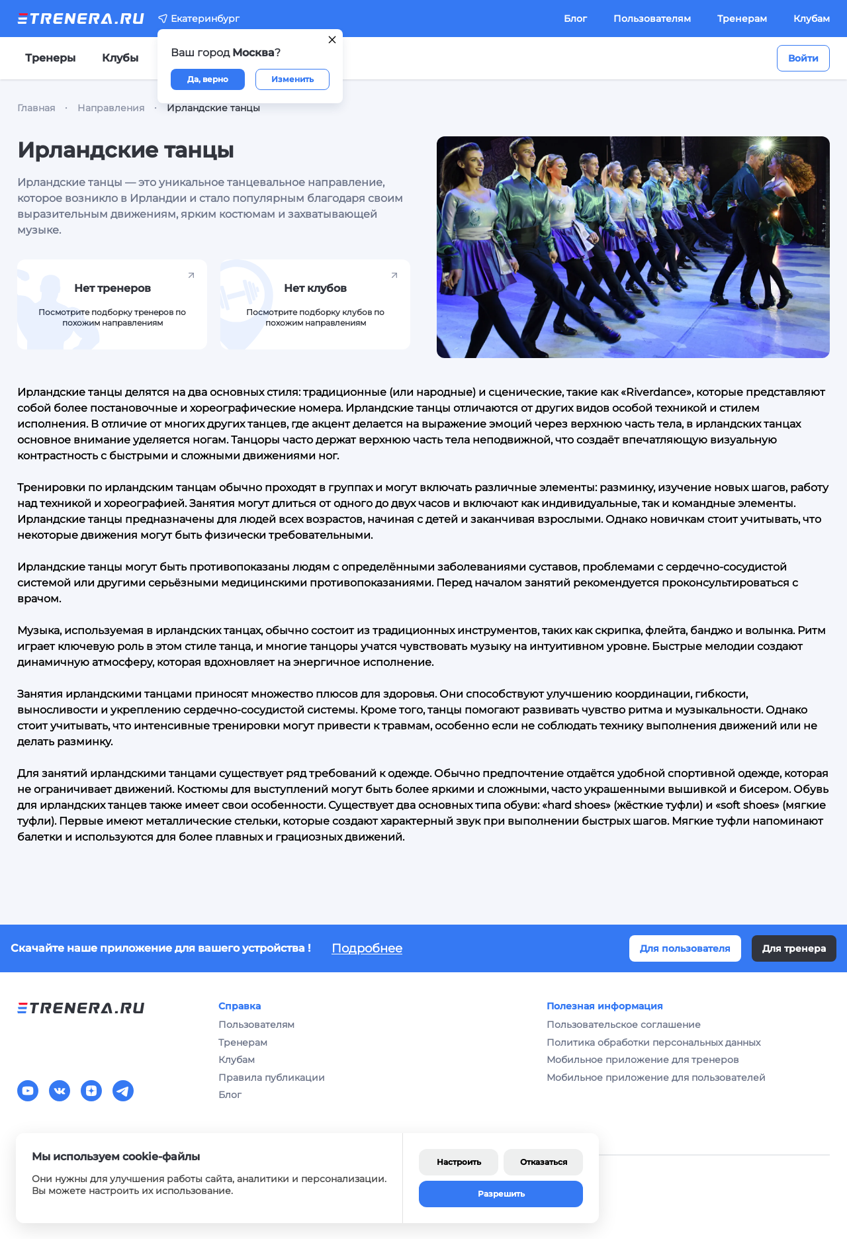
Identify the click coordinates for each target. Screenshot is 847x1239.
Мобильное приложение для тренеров (643, 1060)
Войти (803, 58)
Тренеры (50, 58)
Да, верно (207, 79)
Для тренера (794, 948)
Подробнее (367, 948)
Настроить (459, 1162)
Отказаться (543, 1162)
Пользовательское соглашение (624, 1025)
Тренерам (742, 18)
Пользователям (652, 18)
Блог (575, 18)
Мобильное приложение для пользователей (656, 1077)
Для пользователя (685, 948)
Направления (110, 108)
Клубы (120, 58)
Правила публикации (271, 1077)
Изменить (292, 79)
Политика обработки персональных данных (653, 1042)
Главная (36, 108)
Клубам (811, 18)
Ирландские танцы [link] (213, 108)
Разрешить (501, 1194)
